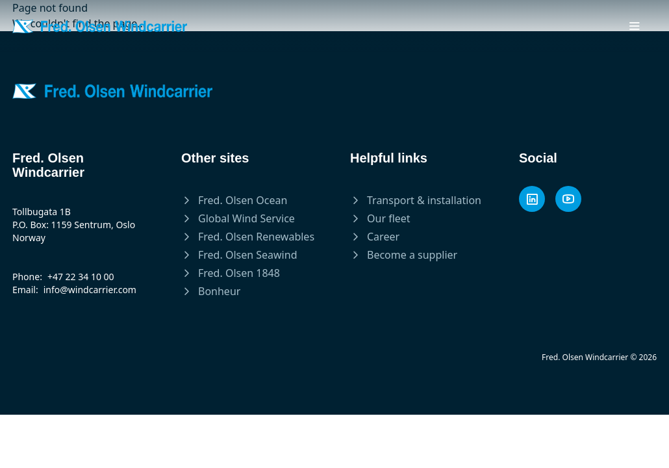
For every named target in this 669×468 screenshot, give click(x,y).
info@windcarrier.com (90, 289)
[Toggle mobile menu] (634, 26)
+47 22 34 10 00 (80, 276)
